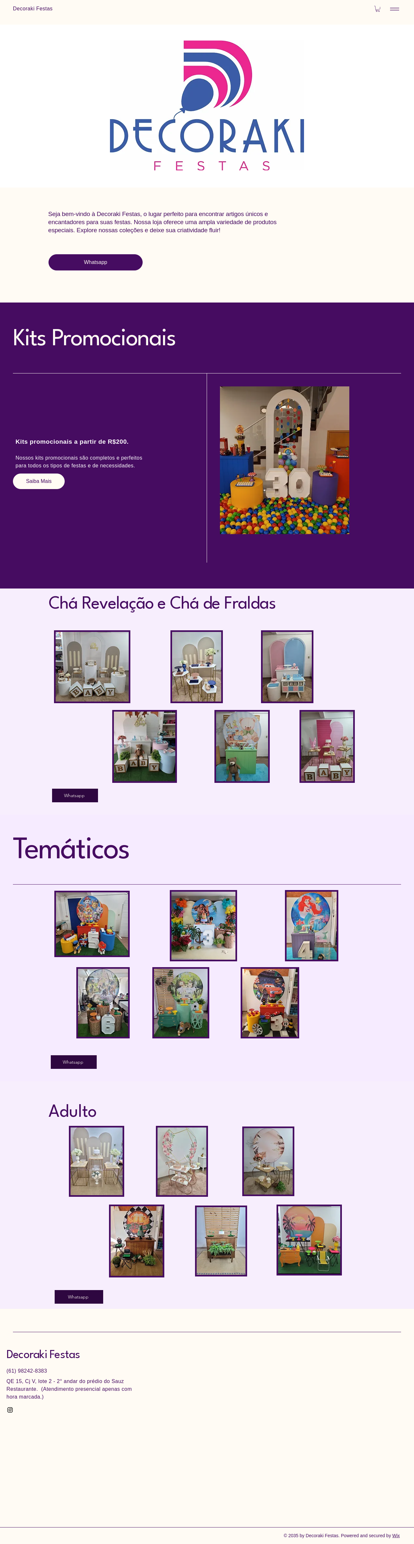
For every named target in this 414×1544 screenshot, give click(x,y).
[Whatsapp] (96, 262)
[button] (377, 9)
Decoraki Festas (43, 1355)
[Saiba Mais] (39, 481)
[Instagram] (10, 1409)
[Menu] (394, 9)
